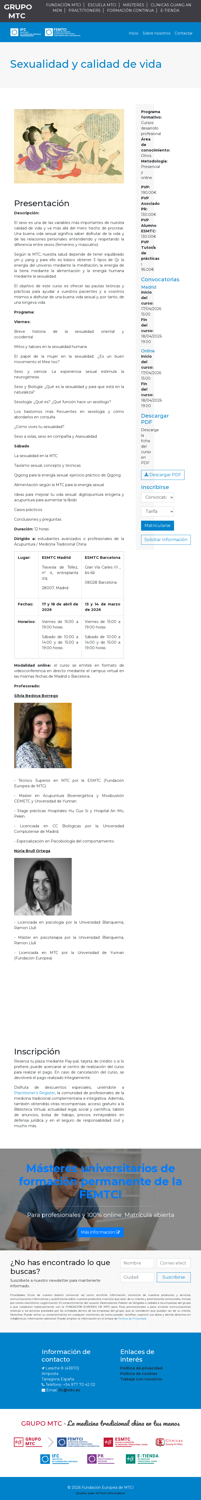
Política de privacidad (141, 1368)
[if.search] (137, 1263)
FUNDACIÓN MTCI (63, 5)
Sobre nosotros (156, 33)
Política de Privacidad (132, 1318)
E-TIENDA (169, 10)
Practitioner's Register (34, 1093)
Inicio (133, 33)
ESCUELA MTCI (102, 5)
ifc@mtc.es (69, 1390)
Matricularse (157, 525)
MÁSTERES (133, 5)
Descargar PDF (162, 474)
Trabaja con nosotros (141, 1379)
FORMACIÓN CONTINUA (130, 10)
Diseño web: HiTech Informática (100, 1493)
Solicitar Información (165, 539)
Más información (100, 1232)
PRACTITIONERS (84, 10)
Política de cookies (138, 1373)
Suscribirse (174, 1277)
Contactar (184, 33)
